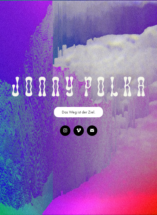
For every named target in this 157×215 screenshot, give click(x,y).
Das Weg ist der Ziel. (78, 112)
